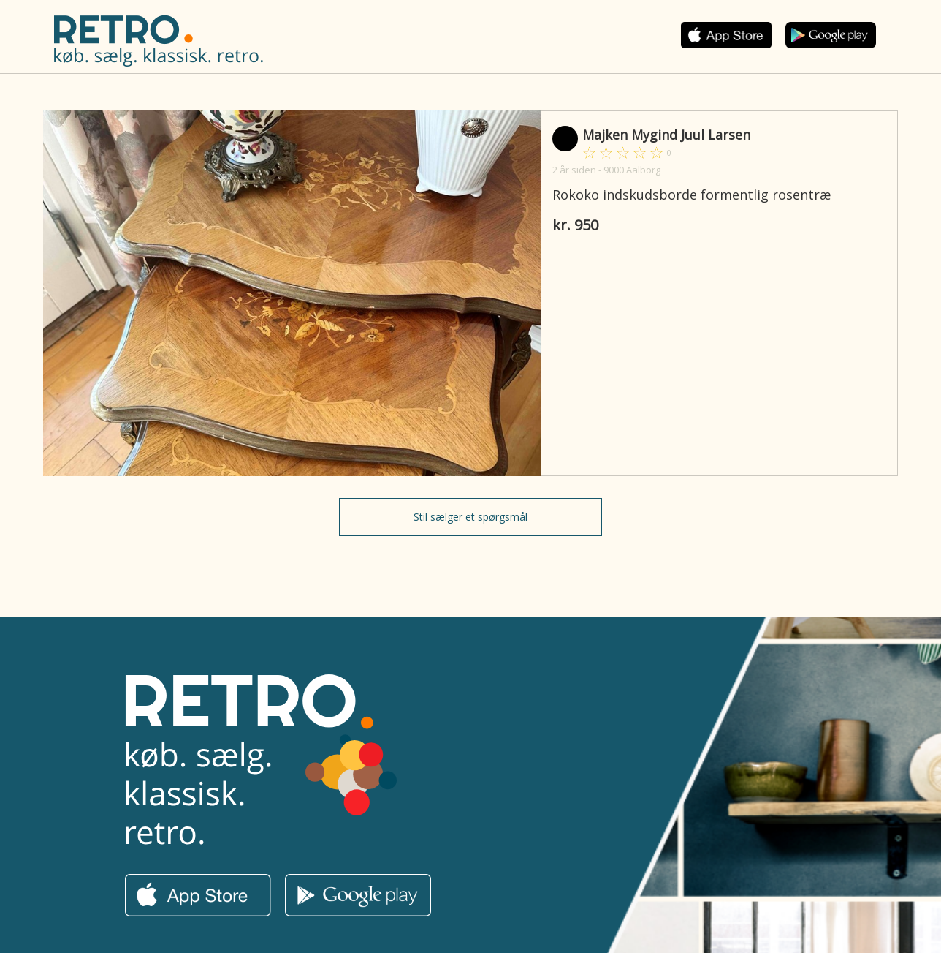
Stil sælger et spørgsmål (470, 517)
